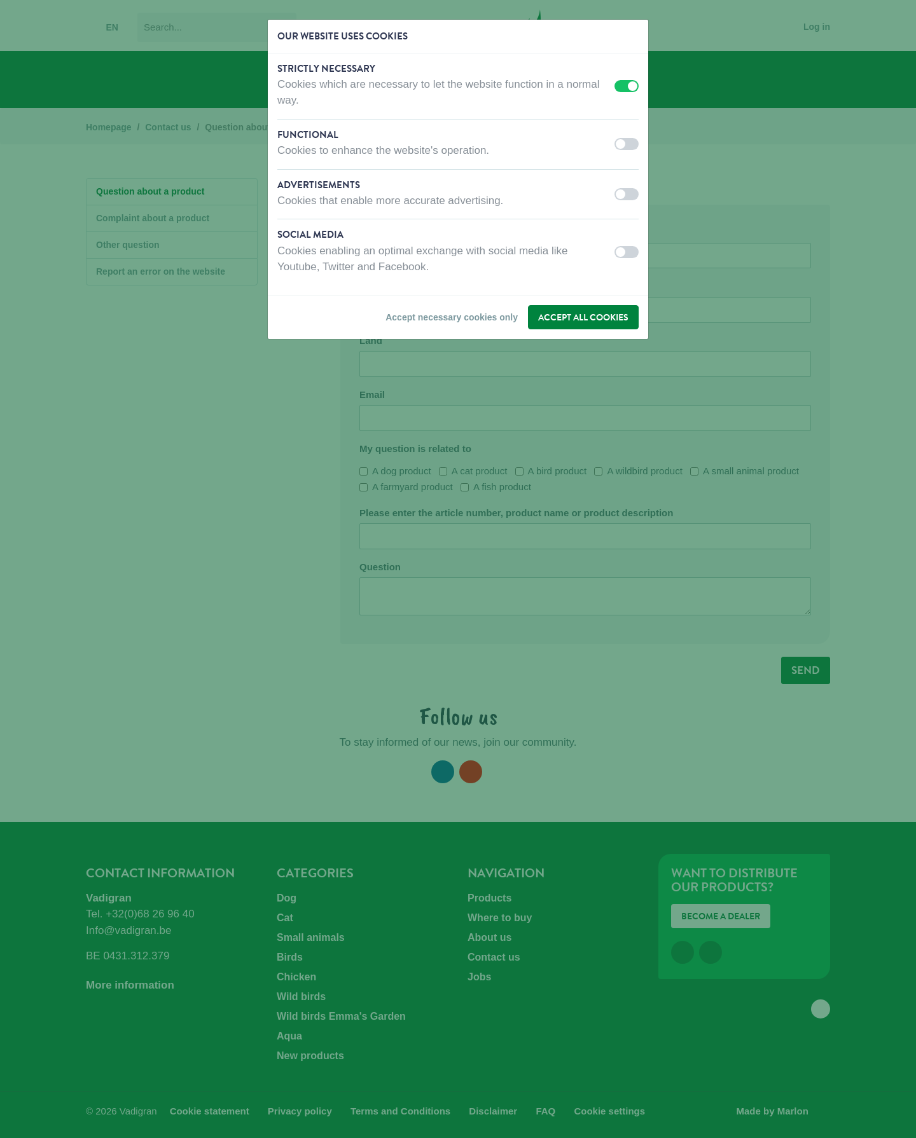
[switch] (626, 86)
